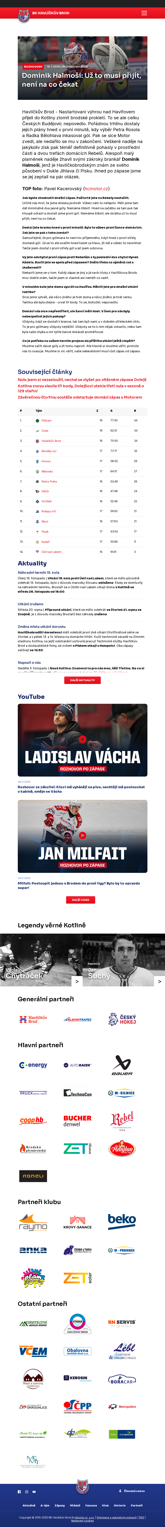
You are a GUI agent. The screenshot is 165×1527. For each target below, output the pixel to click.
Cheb (42, 430)
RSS (141, 1517)
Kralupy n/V (46, 511)
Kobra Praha (46, 481)
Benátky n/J (46, 451)
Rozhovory (33, 66)
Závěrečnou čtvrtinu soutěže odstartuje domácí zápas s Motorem (80, 397)
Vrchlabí (44, 501)
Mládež (75, 1505)
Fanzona (91, 1505)
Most (42, 521)
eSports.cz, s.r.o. (84, 1517)
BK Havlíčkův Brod (51, 13)
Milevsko (44, 471)
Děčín (42, 491)
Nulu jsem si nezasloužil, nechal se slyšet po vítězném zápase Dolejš (82, 379)
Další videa (80, 900)
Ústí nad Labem (48, 552)
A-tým (45, 1505)
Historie (120, 1505)
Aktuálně (29, 1505)
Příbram (43, 420)
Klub (105, 1505)
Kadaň (43, 542)
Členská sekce (132, 1491)
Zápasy (60, 1505)
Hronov (43, 461)
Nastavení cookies (82, 1520)
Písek (42, 531)
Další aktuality (82, 680)
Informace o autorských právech (117, 1517)
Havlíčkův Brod (48, 441)
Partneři (137, 1505)
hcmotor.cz (97, 188)
